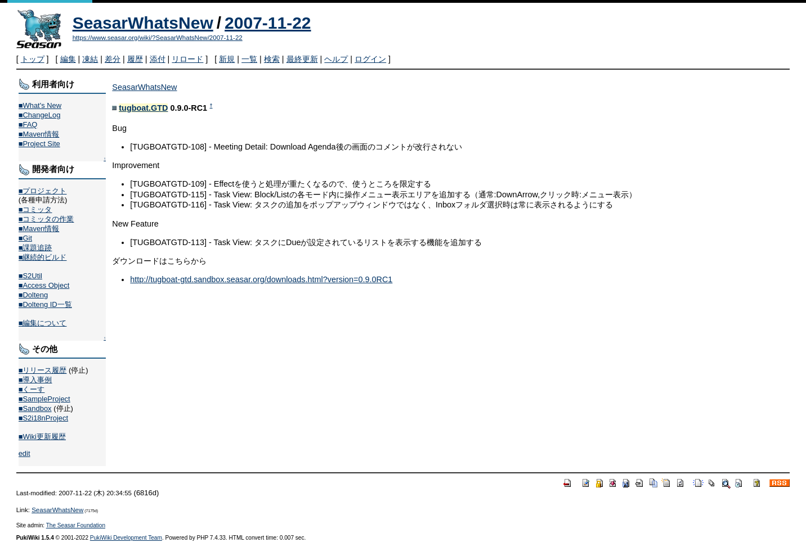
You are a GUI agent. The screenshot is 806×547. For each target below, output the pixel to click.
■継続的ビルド (43, 257)
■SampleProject (44, 399)
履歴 (135, 59)
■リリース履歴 (43, 370)
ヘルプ (336, 59)
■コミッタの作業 (46, 219)
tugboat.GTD (143, 107)
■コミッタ (35, 209)
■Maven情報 (39, 134)
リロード (187, 59)
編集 (68, 59)
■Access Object (44, 285)
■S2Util (30, 276)
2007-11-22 (268, 22)
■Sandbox (35, 408)
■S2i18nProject (43, 418)
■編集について (43, 323)
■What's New (40, 105)
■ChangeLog (40, 115)
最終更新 (302, 59)
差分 (112, 59)
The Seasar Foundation (75, 525)
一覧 (249, 59)
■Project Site (39, 143)
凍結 (90, 59)
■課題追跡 (35, 247)
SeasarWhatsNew (143, 22)
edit (24, 453)
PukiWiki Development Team (126, 538)
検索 (272, 59)
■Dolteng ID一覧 (45, 304)
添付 (157, 59)
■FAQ (28, 124)
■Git (25, 238)
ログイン (370, 59)
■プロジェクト (43, 191)
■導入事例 (35, 380)
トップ (32, 59)
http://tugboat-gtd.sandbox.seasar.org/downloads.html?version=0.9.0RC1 (261, 279)
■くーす (32, 389)
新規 (227, 59)
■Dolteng (33, 295)
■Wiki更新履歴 (42, 436)
